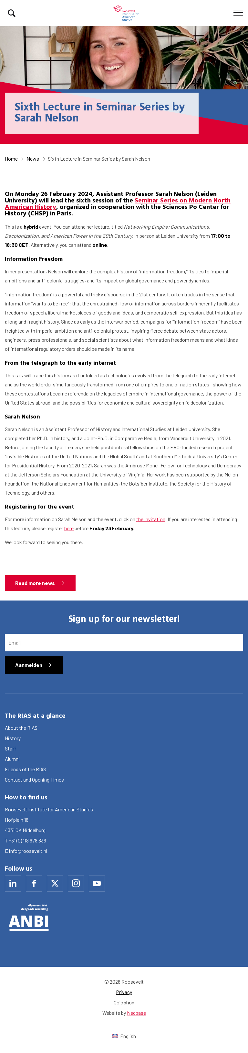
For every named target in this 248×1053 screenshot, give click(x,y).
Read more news (35, 583)
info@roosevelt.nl (28, 851)
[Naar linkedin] (13, 884)
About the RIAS (21, 728)
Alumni (12, 759)
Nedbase (136, 1013)
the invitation (150, 519)
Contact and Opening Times (34, 779)
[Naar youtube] (97, 884)
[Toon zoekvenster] (11, 13)
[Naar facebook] (34, 884)
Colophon (124, 1002)
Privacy (124, 992)
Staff (10, 748)
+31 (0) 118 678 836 (27, 840)
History (13, 738)
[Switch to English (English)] (124, 1036)
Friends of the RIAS (25, 769)
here (69, 528)
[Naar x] (55, 884)
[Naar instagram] (76, 884)
